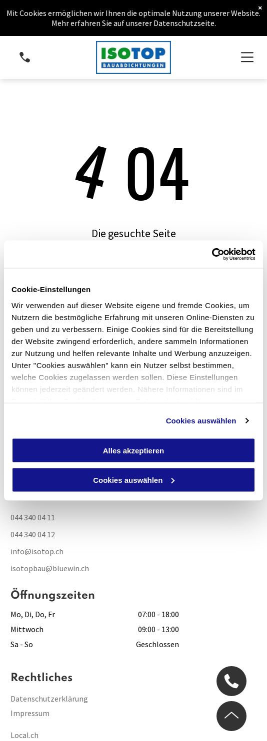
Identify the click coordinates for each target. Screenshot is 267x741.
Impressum (30, 713)
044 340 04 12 (32, 534)
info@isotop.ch (37, 551)
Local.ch (24, 735)
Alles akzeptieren (133, 450)
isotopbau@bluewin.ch (49, 568)
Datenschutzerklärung (49, 699)
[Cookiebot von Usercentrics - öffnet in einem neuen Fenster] (212, 254)
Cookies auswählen (201, 420)
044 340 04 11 (32, 517)
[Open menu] (247, 57)
